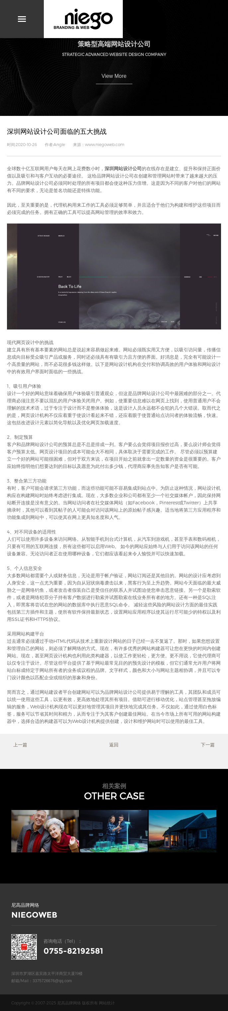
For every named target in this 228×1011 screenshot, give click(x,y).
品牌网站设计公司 (34, 183)
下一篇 (208, 744)
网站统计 (107, 1002)
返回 (113, 744)
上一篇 (20, 744)
